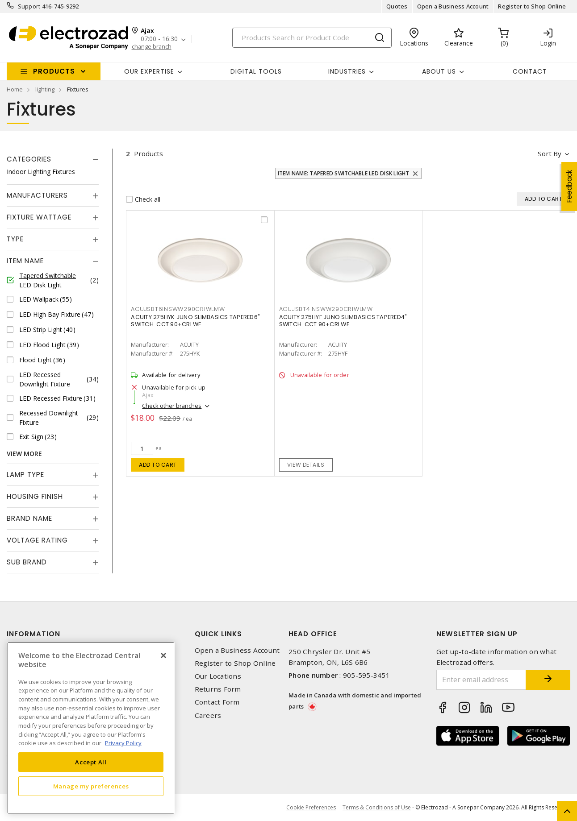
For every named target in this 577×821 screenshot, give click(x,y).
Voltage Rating (37, 540)
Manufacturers (37, 195)
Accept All (91, 762)
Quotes (397, 6)
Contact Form (217, 702)
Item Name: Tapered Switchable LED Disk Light (344, 173)
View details (305, 465)
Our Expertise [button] (149, 71)
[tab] (53, 159)
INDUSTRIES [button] (347, 71)
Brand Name (29, 518)
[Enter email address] (481, 680)
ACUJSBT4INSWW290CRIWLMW (326, 309)
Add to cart (158, 465)
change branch (151, 46)
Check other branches (171, 406)
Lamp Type (25, 474)
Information (33, 634)
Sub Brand (27, 562)
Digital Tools (256, 71)
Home (15, 89)
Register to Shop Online (532, 6)
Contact (530, 71)
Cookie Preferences (311, 807)
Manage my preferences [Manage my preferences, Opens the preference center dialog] (91, 786)
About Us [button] (439, 71)
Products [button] (54, 71)
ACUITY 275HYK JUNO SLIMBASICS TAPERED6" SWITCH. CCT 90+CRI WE (195, 320)
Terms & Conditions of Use (377, 807)
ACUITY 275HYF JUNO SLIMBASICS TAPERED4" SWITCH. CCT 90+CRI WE (343, 320)
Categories (29, 159)
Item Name (25, 260)
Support (29, 6)
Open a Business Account (453, 6)
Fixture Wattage (39, 217)
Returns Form (218, 689)
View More (24, 453)
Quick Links (218, 634)
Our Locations (218, 676)
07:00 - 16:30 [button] (159, 39)
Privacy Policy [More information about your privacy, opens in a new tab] (123, 743)
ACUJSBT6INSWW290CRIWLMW (178, 309)
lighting (44, 89)
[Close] (163, 655)
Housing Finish (35, 496)
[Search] (312, 38)
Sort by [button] (549, 153)
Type (15, 239)
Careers (208, 715)
